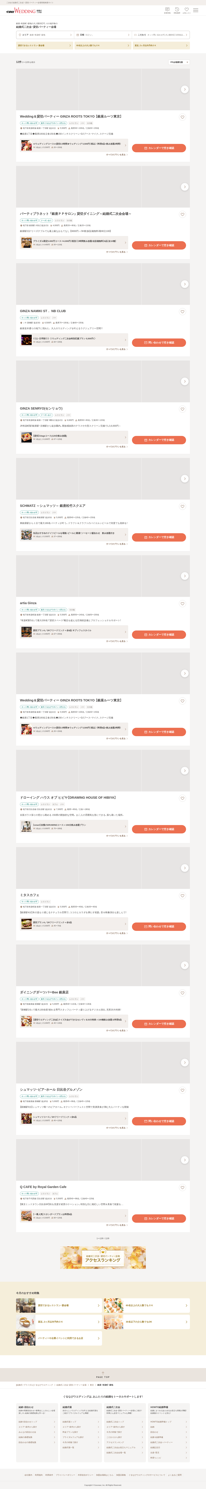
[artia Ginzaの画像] (103, 576)
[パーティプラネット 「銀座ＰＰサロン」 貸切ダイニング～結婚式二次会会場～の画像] (103, 187)
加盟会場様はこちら (104, 1475)
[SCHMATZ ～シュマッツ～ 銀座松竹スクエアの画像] (103, 479)
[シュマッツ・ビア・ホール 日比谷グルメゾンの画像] (103, 1062)
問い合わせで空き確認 (159, 343)
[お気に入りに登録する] (182, 117)
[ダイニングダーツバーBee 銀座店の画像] (103, 965)
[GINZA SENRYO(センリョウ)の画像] (103, 381)
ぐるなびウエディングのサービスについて (147, 1475)
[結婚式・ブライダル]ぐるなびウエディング (34, 1385)
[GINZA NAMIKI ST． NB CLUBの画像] (103, 284)
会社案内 (28, 1475)
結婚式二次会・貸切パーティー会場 (71, 1385)
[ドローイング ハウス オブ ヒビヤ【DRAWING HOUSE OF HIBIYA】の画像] (103, 770)
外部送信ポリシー (85, 1475)
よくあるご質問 (175, 1475)
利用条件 (49, 1475)
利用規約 (39, 1475)
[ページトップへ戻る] (103, 1375)
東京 (92, 1385)
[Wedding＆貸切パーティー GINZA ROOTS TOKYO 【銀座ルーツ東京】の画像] (103, 89)
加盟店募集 (121, 1475)
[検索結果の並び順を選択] (179, 62)
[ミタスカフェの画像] (103, 868)
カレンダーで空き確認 (159, 148)
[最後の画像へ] (185, 89)
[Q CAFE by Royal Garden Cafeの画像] (103, 1160)
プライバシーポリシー (65, 1475)
